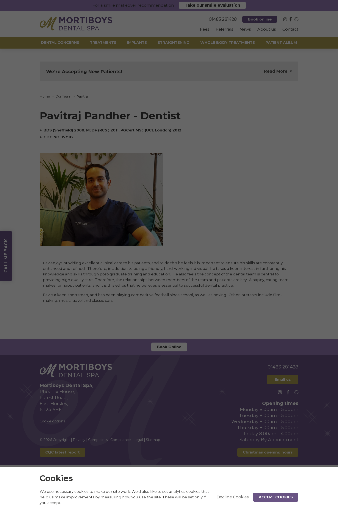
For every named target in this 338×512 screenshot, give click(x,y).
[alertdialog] (169, 489)
